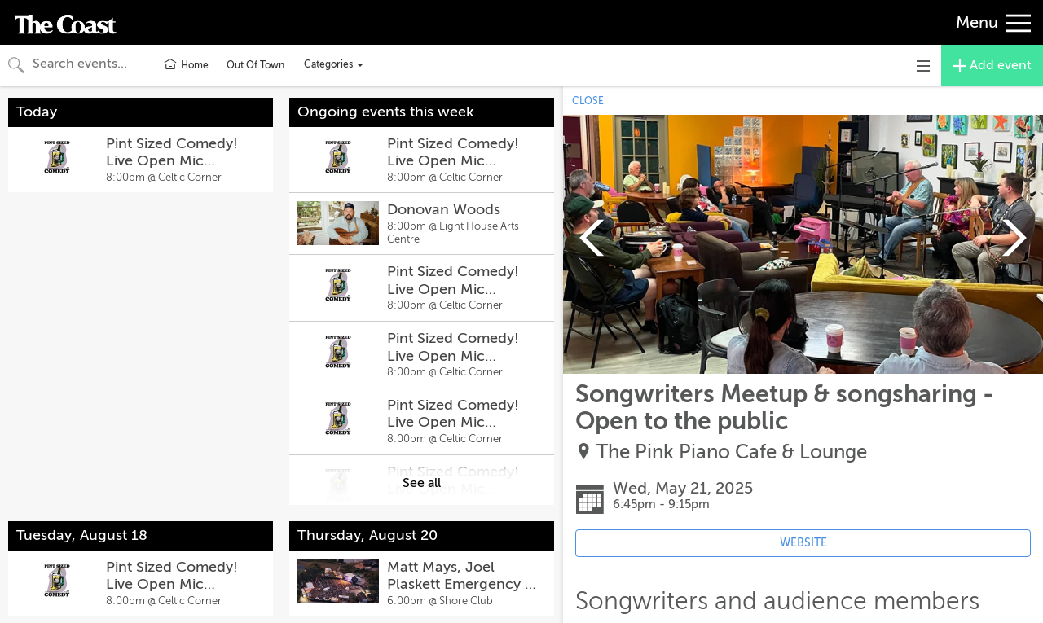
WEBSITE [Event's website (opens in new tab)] (803, 543)
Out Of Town (255, 65)
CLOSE (588, 101)
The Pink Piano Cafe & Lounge (731, 452)
